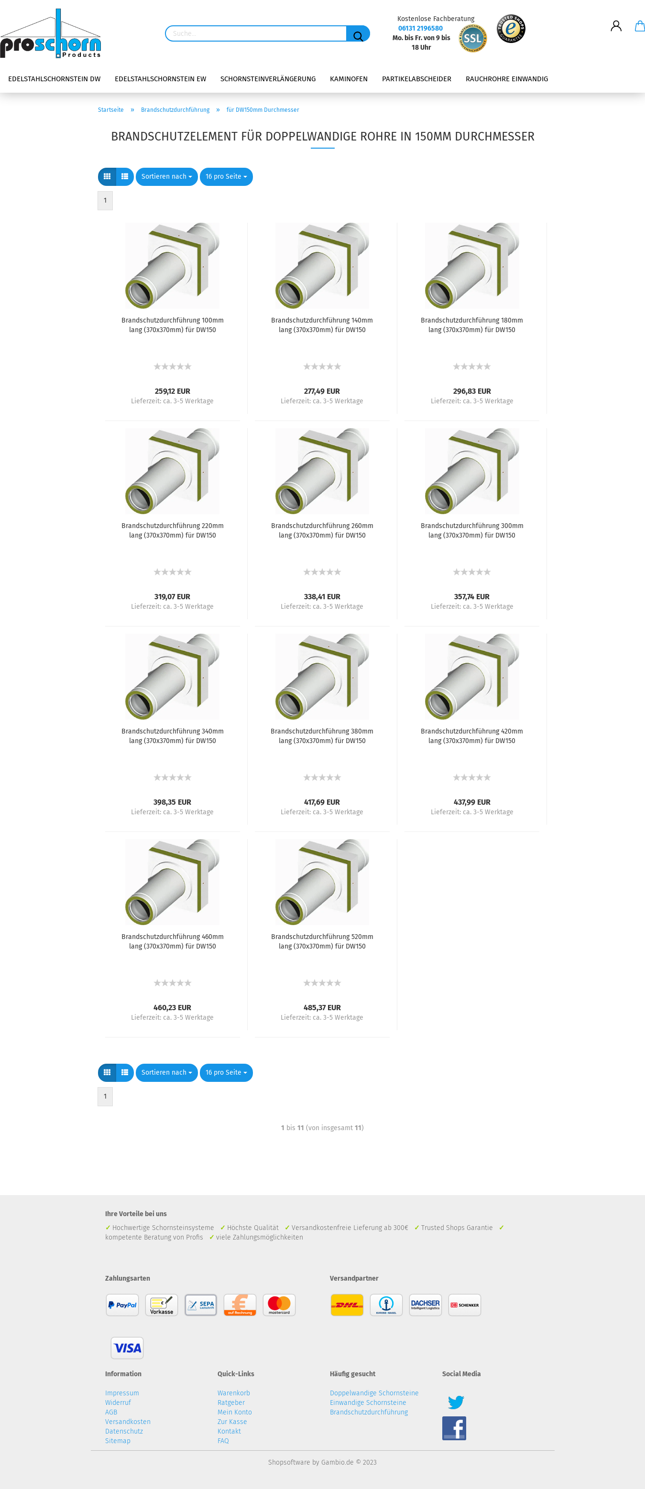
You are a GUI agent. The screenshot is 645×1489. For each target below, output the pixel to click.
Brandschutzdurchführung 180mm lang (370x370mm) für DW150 (472, 325)
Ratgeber (231, 1403)
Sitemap (118, 1441)
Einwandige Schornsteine (368, 1403)
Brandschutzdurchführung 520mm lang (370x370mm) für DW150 (322, 941)
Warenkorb (234, 1393)
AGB (111, 1412)
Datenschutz (124, 1431)
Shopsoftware (289, 1462)
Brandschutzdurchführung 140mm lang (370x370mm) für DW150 (322, 325)
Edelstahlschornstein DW (54, 79)
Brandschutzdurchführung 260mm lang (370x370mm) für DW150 (322, 530)
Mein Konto (235, 1412)
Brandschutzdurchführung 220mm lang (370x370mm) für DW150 (172, 530)
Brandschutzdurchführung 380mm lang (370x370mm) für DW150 (322, 736)
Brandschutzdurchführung (369, 1412)
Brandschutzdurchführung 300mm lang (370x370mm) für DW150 (472, 530)
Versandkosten (128, 1422)
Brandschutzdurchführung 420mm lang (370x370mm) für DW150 (472, 736)
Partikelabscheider (416, 79)
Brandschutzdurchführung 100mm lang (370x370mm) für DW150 (172, 325)
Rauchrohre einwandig (507, 79)
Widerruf (118, 1403)
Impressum (122, 1393)
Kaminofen (349, 79)
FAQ (223, 1441)
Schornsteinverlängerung (268, 79)
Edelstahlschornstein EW (160, 79)
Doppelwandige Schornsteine (374, 1393)
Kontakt (229, 1431)
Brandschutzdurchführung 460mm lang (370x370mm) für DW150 (172, 941)
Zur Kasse (232, 1422)
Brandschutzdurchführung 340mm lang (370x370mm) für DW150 (172, 736)
